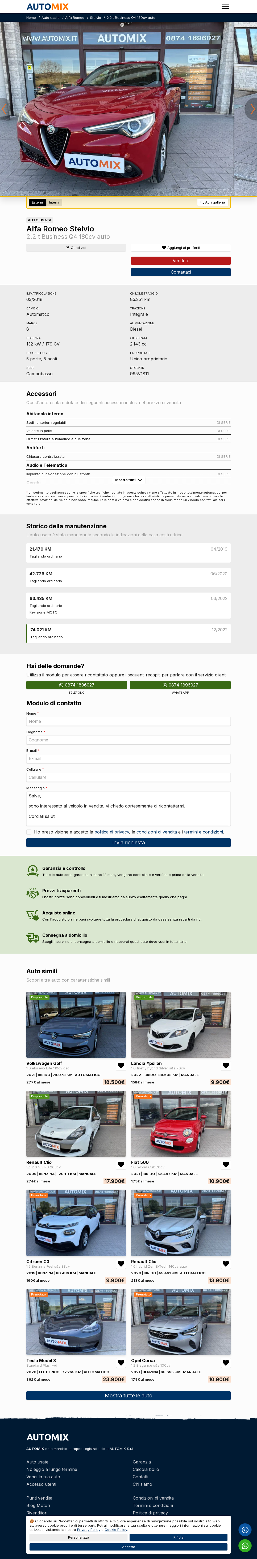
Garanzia (142, 1462)
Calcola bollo (146, 1469)
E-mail (33, 750)
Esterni (37, 202)
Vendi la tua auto (43, 1476)
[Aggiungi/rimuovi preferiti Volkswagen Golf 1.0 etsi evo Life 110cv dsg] (121, 1065)
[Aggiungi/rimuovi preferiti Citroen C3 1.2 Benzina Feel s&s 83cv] (121, 1264)
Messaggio (37, 788)
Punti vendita (39, 1498)
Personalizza (78, 1537)
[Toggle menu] (225, 6)
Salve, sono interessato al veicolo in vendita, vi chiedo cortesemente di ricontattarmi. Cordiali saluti (128, 809)
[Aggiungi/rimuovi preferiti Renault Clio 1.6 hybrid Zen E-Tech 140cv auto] (226, 1264)
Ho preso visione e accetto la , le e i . (128, 832)
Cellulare (35, 769)
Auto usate (51, 17)
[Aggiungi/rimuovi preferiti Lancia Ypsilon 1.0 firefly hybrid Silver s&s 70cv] (226, 1065)
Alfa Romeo (74, 17)
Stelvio (95, 17)
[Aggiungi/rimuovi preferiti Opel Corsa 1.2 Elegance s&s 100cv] (226, 1363)
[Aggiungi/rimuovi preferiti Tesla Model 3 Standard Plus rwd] (121, 1363)
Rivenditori (36, 1512)
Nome (32, 713)
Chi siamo (142, 1484)
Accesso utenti (41, 1484)
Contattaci (181, 272)
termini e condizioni (203, 832)
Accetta (128, 1547)
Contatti (140, 1476)
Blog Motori (38, 1505)
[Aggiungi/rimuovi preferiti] (181, 247)
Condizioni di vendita (153, 1498)
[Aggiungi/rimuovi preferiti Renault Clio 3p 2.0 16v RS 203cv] (121, 1164)
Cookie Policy (116, 1529)
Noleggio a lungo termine (51, 1469)
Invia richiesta (128, 842)
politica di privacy (111, 832)
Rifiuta (178, 1537)
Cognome (35, 732)
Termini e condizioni (153, 1505)
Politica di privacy (150, 1512)
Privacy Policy (88, 1529)
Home (31, 17)
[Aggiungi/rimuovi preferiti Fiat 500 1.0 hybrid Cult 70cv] (226, 1164)
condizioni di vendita (156, 832)
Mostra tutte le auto (128, 1395)
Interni (54, 202)
